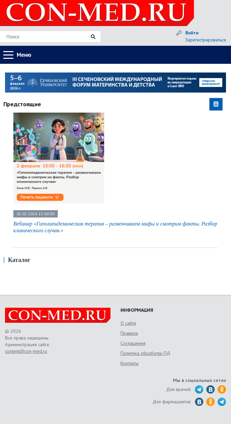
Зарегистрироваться (205, 40)
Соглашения (133, 343)
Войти (192, 32)
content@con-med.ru (26, 351)
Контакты (130, 363)
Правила (129, 333)
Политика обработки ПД (145, 353)
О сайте (128, 323)
